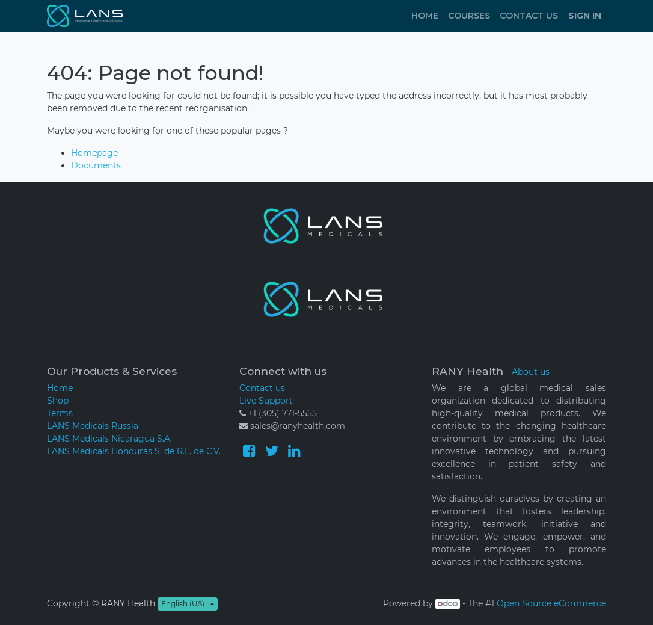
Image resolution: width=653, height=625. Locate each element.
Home (60, 388)
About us (531, 371)
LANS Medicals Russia (92, 425)
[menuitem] (424, 16)
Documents (96, 165)
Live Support (266, 400)
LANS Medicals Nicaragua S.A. (109, 438)
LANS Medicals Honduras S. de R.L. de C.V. (134, 451)
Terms (60, 413)
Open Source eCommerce (551, 603)
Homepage (94, 152)
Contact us (262, 388)
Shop (58, 400)
